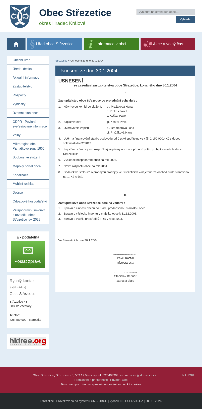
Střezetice (61, 60)
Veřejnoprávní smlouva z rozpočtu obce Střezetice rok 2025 (29, 215)
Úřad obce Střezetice (54, 44)
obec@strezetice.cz (143, 375)
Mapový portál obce (27, 166)
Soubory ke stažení (26, 157)
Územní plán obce (26, 113)
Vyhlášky (19, 104)
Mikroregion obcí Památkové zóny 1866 (28, 146)
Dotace (18, 192)
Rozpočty (19, 95)
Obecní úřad (21, 60)
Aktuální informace (26, 77)
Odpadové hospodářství (30, 201)
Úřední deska (22, 69)
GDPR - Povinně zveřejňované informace (30, 124)
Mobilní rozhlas (23, 183)
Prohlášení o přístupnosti (91, 379)
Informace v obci (111, 44)
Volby (16, 135)
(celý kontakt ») (18, 287)
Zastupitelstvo (23, 86)
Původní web (119, 379)
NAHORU (188, 375)
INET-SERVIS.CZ (131, 401)
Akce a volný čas (168, 44)
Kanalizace (20, 175)
